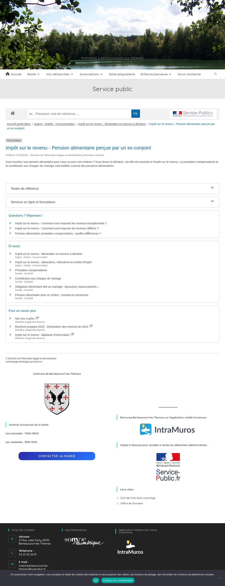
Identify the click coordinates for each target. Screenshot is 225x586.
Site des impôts (26, 318)
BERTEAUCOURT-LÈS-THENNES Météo (168, 385)
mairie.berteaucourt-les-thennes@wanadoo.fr (33, 567)
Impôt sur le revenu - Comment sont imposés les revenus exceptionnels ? (61, 223)
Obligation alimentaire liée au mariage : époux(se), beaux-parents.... (57, 286)
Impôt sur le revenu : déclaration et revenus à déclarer (112, 123)
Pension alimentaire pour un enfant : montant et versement (51, 294)
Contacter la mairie (57, 456)
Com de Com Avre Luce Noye (137, 497)
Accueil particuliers (19, 123)
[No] (220, 578)
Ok (95, 580)
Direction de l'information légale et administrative (32, 358)
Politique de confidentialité (118, 580)
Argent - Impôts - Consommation (54, 123)
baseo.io (38, 361)
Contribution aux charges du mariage (38, 278)
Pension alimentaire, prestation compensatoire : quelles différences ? (58, 233)
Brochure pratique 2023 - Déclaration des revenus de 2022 (53, 326)
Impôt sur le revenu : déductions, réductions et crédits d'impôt (53, 262)
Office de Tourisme (131, 503)
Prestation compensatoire (31, 270)
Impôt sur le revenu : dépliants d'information (44, 334)
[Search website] (215, 74)
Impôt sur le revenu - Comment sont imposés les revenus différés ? (57, 228)
